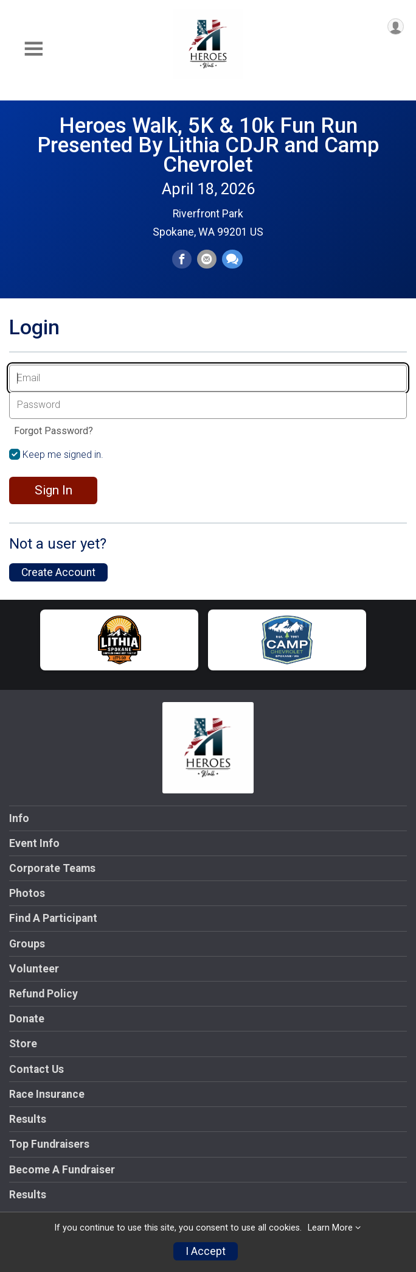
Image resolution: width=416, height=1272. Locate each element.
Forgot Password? (53, 431)
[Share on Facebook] (182, 259)
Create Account (58, 572)
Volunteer (34, 969)
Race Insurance (47, 1094)
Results (27, 1119)
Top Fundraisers (49, 1144)
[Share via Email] (207, 259)
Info (19, 818)
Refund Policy (43, 994)
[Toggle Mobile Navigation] (33, 49)
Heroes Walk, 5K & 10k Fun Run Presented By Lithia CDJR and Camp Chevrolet (208, 145)
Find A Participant (53, 918)
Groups (27, 944)
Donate (26, 1019)
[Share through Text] (232, 259)
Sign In (53, 490)
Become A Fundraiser (62, 1170)
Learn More (330, 1228)
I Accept (205, 1251)
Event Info (34, 843)
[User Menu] (395, 26)
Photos (27, 893)
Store (23, 1044)
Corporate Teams (52, 868)
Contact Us (36, 1069)
